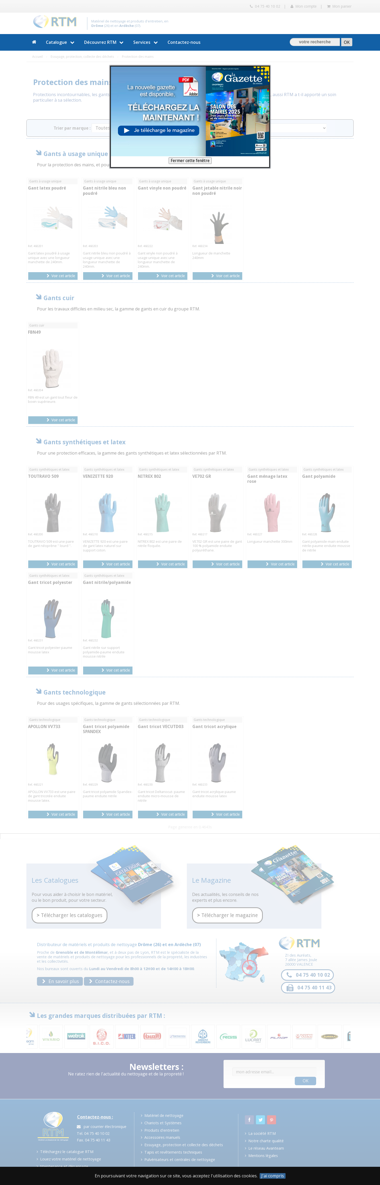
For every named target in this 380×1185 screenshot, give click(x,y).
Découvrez (104, 42)
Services (146, 42)
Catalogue (61, 42)
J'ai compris (272, 1176)
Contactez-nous (184, 42)
